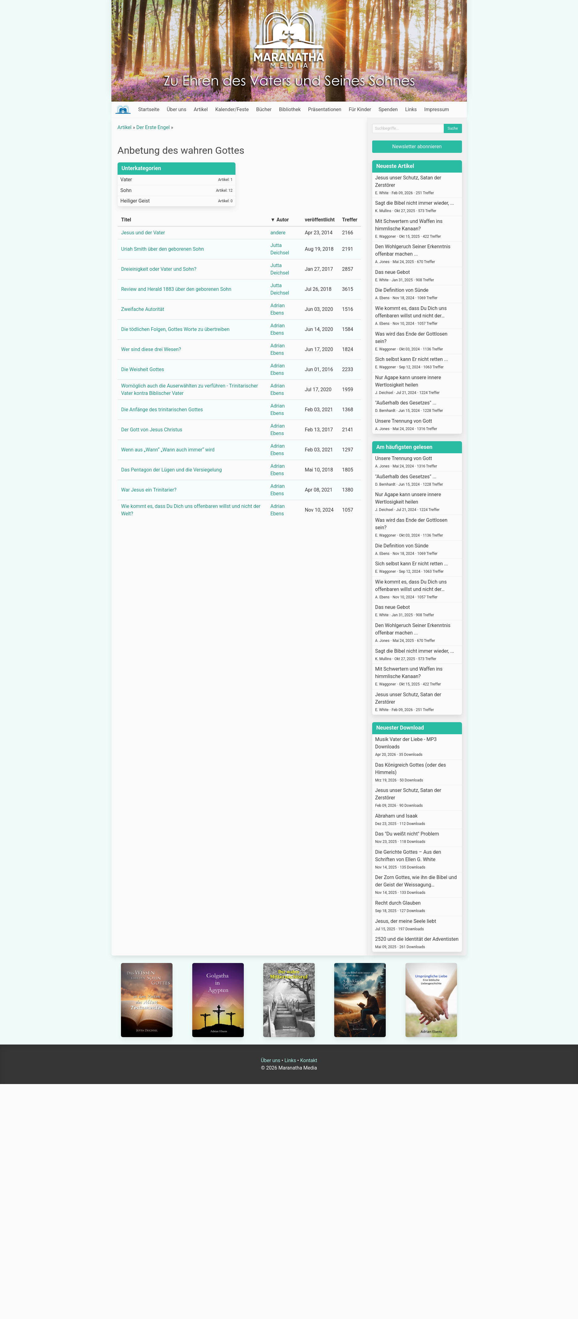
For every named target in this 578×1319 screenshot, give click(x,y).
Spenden (388, 109)
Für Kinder (360, 109)
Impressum (436, 109)
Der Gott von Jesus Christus (151, 430)
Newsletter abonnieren (417, 146)
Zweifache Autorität (142, 309)
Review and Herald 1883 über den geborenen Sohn (176, 289)
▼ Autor (279, 220)
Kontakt (308, 1060)
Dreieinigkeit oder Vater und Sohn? (159, 269)
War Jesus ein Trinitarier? (149, 490)
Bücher (264, 109)
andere (277, 233)
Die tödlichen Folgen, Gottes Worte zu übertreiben (175, 329)
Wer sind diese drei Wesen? (151, 349)
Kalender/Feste (232, 109)
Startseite (149, 109)
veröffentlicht (320, 220)
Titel (126, 220)
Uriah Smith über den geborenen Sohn (162, 249)
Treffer (349, 220)
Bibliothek (290, 109)
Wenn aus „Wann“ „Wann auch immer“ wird (168, 450)
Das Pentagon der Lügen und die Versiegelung (171, 470)
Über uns (176, 109)
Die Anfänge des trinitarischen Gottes (162, 409)
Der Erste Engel (153, 127)
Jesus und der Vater (143, 233)
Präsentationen (324, 109)
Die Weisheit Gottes (142, 369)
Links (411, 109)
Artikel (201, 109)
